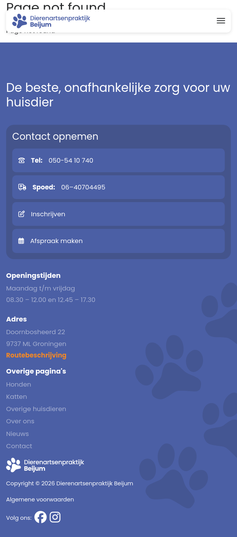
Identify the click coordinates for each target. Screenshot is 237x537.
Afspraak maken (50, 240)
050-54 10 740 (55, 160)
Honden (18, 384)
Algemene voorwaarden (40, 499)
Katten (16, 396)
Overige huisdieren (36, 408)
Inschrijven (41, 214)
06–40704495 (61, 187)
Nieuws (17, 433)
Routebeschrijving (36, 355)
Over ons (20, 421)
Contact (19, 445)
